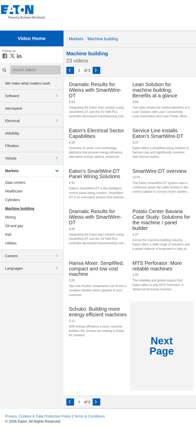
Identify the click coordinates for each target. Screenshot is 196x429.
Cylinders (12, 200)
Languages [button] (14, 268)
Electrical (12, 121)
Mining (10, 217)
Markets (12, 171)
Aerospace (13, 108)
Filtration (12, 146)
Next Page (162, 346)
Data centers (15, 182)
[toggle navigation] (57, 95)
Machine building (19, 208)
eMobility (12, 133)
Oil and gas (14, 226)
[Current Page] (79, 70)
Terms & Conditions (89, 416)
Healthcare (13, 191)
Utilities (11, 243)
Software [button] (12, 96)
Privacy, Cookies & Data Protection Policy (38, 416)
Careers (11, 256)
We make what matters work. (28, 83)
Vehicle (11, 158)
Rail (8, 234)
